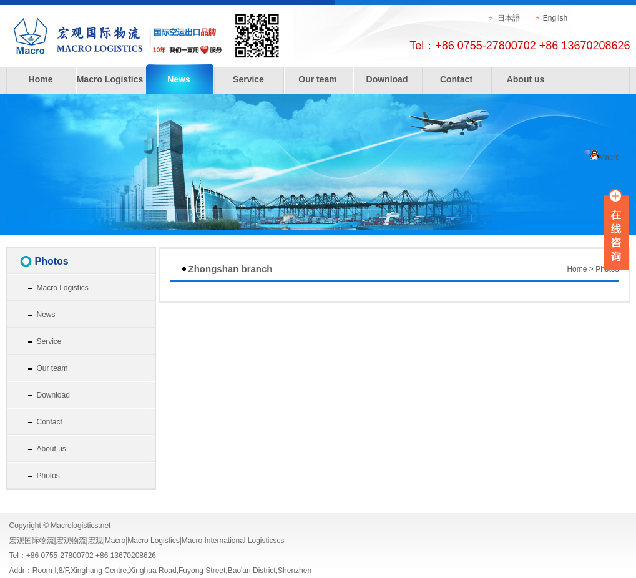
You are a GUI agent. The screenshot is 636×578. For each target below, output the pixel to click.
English (555, 18)
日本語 (508, 18)
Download (387, 79)
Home (41, 79)
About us (526, 79)
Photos (48, 475)
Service (248, 79)
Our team (317, 79)
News (178, 79)
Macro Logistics (110, 79)
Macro (601, 157)
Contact (456, 79)
